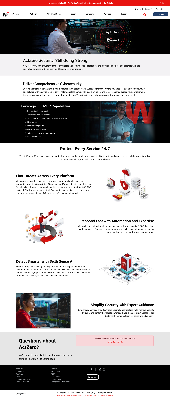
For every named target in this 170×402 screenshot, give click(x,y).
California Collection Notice (74, 395)
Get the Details (106, 3)
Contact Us (148, 9)
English (160, 9)
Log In (139, 9)
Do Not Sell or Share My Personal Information (99, 395)
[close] (162, 3)
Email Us (92, 377)
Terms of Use (61, 395)
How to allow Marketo (115, 342)
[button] (144, 14)
